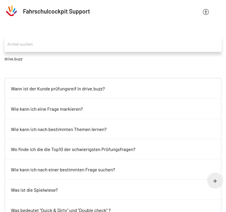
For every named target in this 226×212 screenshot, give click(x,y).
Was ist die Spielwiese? (34, 190)
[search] (113, 44)
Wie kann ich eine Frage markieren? (47, 109)
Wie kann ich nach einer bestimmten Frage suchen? (63, 169)
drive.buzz (13, 58)
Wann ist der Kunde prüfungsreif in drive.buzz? (58, 88)
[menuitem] (206, 11)
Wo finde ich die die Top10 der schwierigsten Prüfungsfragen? (73, 149)
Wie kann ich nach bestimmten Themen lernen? (59, 129)
